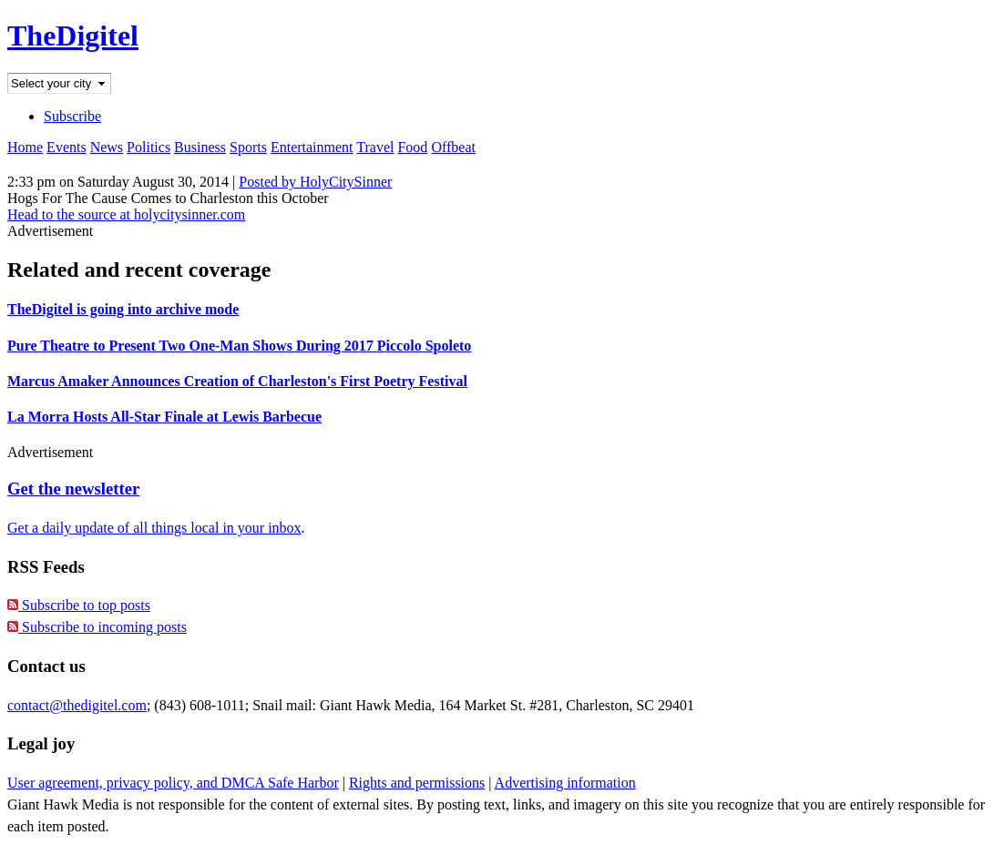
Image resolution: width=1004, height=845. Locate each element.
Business (200, 147)
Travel (375, 147)
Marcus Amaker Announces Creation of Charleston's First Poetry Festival (237, 381)
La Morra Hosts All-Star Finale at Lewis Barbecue (164, 416)
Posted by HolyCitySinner (315, 181)
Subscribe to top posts (78, 605)
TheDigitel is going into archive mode (123, 309)
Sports (248, 147)
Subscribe (72, 116)
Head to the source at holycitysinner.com (126, 214)
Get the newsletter (73, 488)
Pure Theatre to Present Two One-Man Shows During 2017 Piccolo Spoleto (239, 345)
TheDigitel (72, 35)
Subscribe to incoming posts (97, 627)
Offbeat (453, 147)
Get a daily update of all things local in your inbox (154, 527)
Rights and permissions (417, 782)
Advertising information (565, 782)
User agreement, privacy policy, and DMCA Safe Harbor (173, 782)
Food (412, 147)
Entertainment (312, 147)
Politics (148, 147)
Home (25, 147)
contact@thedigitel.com (77, 705)
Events (66, 147)
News (106, 147)
